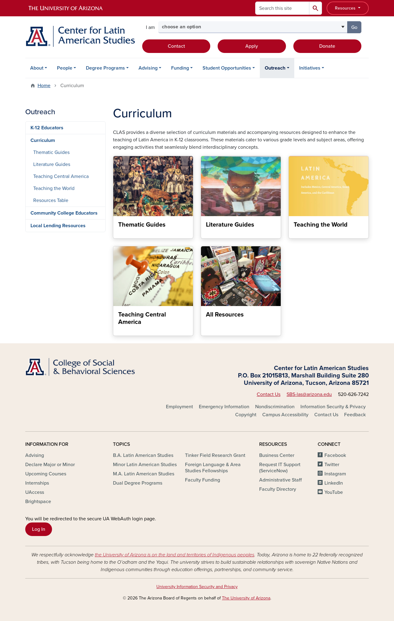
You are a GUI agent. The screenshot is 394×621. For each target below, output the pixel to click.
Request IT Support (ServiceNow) (279, 468)
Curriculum (42, 140)
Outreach (275, 68)
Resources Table (50, 200)
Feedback (355, 415)
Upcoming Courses (45, 474)
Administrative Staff (280, 480)
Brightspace (38, 501)
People (64, 68)
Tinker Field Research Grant (215, 455)
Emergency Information (224, 407)
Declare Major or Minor (50, 465)
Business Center (276, 455)
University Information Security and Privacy (197, 586)
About (36, 68)
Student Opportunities (227, 68)
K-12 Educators (46, 128)
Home (44, 86)
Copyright (245, 415)
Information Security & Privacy (333, 407)
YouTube (333, 492)
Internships (37, 483)
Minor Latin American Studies (145, 465)
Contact (176, 46)
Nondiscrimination (275, 407)
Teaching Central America (61, 176)
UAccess (34, 492)
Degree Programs (105, 68)
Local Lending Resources (58, 226)
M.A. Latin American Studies (143, 474)
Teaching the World (53, 188)
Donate (327, 46)
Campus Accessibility (285, 415)
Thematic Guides (51, 152)
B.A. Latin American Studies (143, 455)
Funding (180, 68)
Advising (148, 68)
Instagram (335, 474)
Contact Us (268, 394)
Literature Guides (51, 164)
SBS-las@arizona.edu (309, 394)
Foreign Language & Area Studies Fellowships (213, 468)
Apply (251, 46)
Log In (38, 529)
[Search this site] (282, 8)
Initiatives (309, 68)
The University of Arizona (246, 598)
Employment (179, 407)
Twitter (331, 465)
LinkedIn (333, 483)
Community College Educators (64, 213)
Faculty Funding (202, 480)
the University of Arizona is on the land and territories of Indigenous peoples (174, 555)
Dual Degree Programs (137, 483)
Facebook (335, 455)
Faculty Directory (277, 489)
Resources (346, 8)
